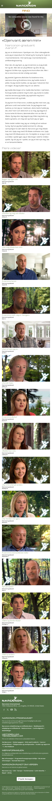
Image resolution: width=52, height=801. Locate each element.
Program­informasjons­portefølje (26, 758)
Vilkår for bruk (9, 788)
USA (14, 771)
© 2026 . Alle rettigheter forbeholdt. (17, 786)
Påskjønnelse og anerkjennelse (23, 744)
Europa (19, 771)
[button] (26, 780)
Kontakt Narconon (18, 761)
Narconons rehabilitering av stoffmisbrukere (17, 726)
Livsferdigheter (38, 728)
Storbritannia (28, 771)
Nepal (4, 773)
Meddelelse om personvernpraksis (23, 788)
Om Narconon (6, 742)
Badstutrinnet (27, 728)
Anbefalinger (6, 730)
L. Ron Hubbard (9, 746)
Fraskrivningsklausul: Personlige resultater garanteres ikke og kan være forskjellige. (23, 788)
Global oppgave (18, 742)
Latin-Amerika (40, 771)
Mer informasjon (7, 758)
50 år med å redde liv (32, 742)
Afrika (10, 773)
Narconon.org (7, 771)
